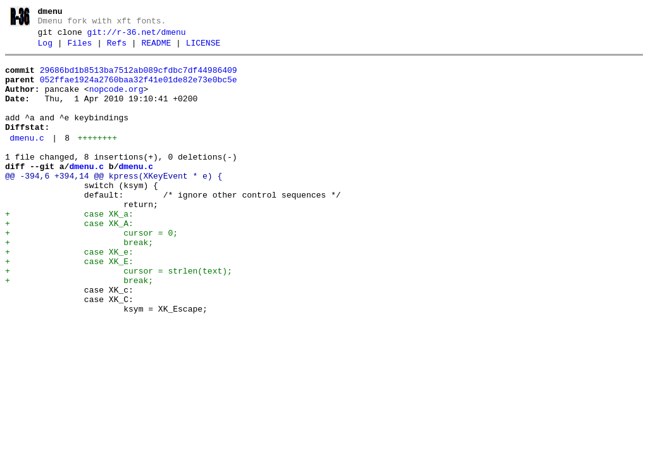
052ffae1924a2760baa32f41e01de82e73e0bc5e (138, 89)
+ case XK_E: (69, 305)
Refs (117, 48)
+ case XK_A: (69, 259)
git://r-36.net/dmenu (136, 36)
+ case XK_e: (69, 294)
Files (79, 48)
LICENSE (203, 48)
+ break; (79, 282)
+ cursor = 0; (91, 271)
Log (45, 48)
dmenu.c (26, 159)
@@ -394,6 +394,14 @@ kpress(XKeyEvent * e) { (113, 202)
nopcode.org (116, 100)
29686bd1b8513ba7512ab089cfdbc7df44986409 (138, 78)
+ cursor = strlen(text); (118, 316)
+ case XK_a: (69, 248)
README (156, 48)
